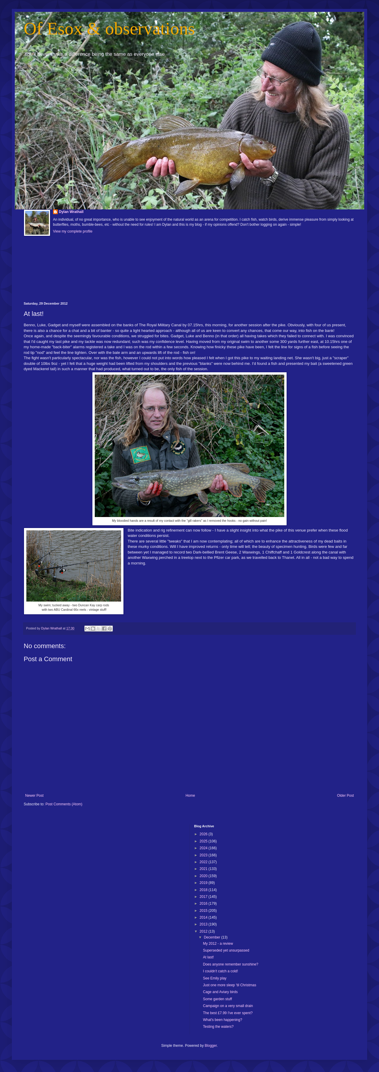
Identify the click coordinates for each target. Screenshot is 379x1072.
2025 (204, 841)
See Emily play (214, 978)
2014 (204, 917)
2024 (204, 848)
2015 (204, 911)
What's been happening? (222, 1020)
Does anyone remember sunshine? (230, 964)
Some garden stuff (217, 999)
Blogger (211, 1046)
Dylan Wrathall (71, 212)
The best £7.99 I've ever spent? (228, 1013)
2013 (204, 924)
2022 (204, 862)
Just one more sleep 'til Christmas (229, 985)
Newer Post (34, 795)
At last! (208, 957)
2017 (204, 897)
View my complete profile (72, 231)
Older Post (345, 795)
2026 (204, 834)
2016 (204, 903)
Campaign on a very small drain (228, 1006)
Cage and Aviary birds (220, 992)
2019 (204, 883)
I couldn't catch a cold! (220, 971)
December (212, 937)
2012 (204, 931)
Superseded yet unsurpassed (226, 950)
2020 (204, 876)
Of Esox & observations (109, 28)
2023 (204, 855)
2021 (204, 869)
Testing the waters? (218, 1027)
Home (190, 795)
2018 (204, 890)
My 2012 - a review (218, 943)
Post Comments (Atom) (63, 804)
